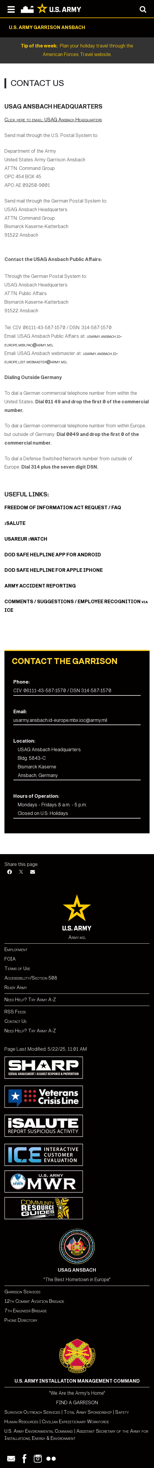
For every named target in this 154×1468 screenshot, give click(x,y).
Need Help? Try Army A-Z (30, 999)
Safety (122, 1412)
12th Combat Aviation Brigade (34, 1301)
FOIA (10, 959)
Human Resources (21, 1421)
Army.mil (77, 937)
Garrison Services (22, 1292)
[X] (21, 872)
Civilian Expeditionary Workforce (75, 1421)
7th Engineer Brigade (25, 1310)
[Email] (33, 872)
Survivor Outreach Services (32, 1412)
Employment (16, 949)
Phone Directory (20, 1320)
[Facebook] (9, 872)
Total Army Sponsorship (88, 1412)
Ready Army (15, 987)
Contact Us (15, 1021)
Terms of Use (17, 968)
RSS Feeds (15, 1012)
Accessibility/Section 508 (30, 978)
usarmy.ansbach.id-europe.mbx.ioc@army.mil (60, 720)
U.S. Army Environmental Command (38, 1431)
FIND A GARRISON (77, 1402)
